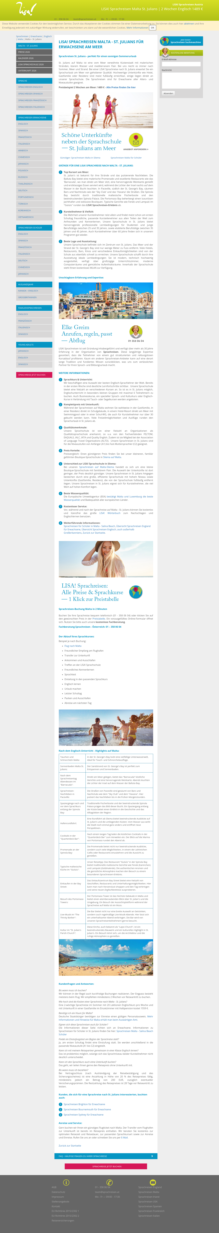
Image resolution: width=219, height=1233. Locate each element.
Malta (21, 39)
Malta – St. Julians (28, 45)
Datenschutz (58, 1192)
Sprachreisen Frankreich (151, 1211)
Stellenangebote (60, 1201)
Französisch (25, 137)
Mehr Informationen (137, 27)
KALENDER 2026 (26, 58)
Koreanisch (24, 210)
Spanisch (23, 130)
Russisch (23, 177)
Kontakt (56, 1206)
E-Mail (124, 1137)
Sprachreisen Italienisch (31, 107)
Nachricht (167, 70)
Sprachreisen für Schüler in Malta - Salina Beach (89, 526)
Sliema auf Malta (112, 457)
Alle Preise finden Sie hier (121, 87)
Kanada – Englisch (28, 290)
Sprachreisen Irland (148, 1196)
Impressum (58, 1196)
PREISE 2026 (24, 52)
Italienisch (24, 143)
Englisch (48, 36)
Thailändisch (25, 183)
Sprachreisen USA (147, 1201)
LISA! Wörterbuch (109, 513)
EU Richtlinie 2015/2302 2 (65, 1215)
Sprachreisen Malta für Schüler (126, 157)
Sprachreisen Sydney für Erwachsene (84, 1114)
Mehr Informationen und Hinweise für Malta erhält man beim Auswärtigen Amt (106, 1018)
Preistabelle (98, 618)
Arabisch (23, 150)
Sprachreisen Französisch (32, 100)
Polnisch (23, 170)
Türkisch (23, 203)
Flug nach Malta (73, 645)
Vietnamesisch (26, 217)
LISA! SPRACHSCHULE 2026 (31, 64)
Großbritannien (27, 297)
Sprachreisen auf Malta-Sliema (96, 467)
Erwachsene (36, 36)
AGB (54, 1187)
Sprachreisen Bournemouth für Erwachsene (87, 1109)
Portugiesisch (26, 197)
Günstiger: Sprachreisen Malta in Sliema (80, 157)
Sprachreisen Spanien (150, 1206)
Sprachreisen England (150, 1187)
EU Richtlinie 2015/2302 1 (65, 1211)
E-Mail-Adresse (169, 59)
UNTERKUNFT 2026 (27, 70)
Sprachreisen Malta (148, 1192)
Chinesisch (24, 157)
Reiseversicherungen (63, 1220)
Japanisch (23, 163)
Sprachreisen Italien (149, 1215)
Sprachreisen (22, 36)
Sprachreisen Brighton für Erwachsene (84, 1104)
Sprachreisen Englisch (30, 87)
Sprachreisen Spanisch (30, 93)
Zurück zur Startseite (94, 532)
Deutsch (22, 190)
